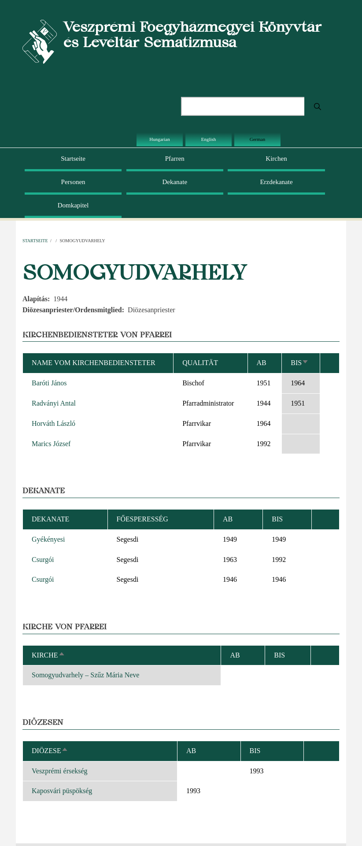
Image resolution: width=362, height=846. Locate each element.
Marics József (51, 443)
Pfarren (175, 158)
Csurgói (43, 559)
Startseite (73, 158)
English (208, 139)
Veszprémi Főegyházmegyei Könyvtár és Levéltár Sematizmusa (192, 34)
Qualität (200, 362)
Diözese (50, 750)
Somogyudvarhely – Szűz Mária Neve (85, 675)
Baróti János (49, 383)
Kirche (48, 655)
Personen (73, 181)
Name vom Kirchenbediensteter (93, 362)
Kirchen (276, 158)
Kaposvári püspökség (62, 790)
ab (261, 362)
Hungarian (159, 139)
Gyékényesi (48, 539)
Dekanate (174, 181)
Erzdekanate (276, 181)
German (257, 139)
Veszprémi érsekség (60, 771)
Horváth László (53, 423)
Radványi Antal (54, 403)
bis (300, 362)
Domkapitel (73, 205)
